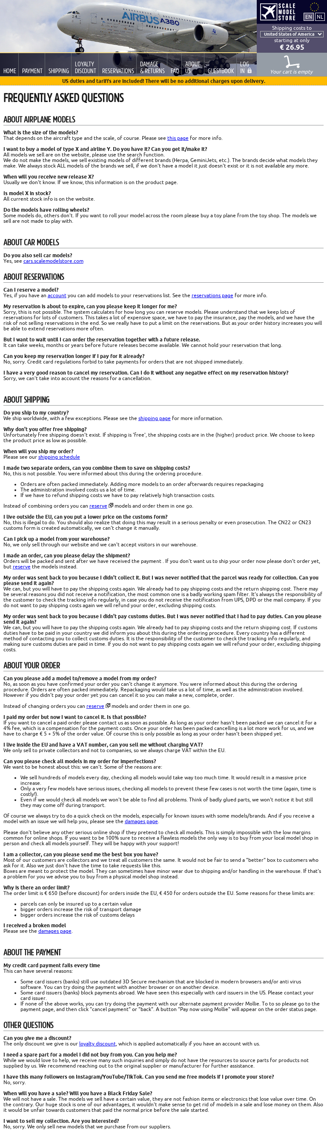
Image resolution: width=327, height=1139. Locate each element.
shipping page (154, 418)
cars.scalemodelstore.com (53, 261)
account (57, 295)
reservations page (212, 295)
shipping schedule (59, 457)
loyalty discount (97, 1043)
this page (178, 138)
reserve (98, 505)
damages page (141, 821)
